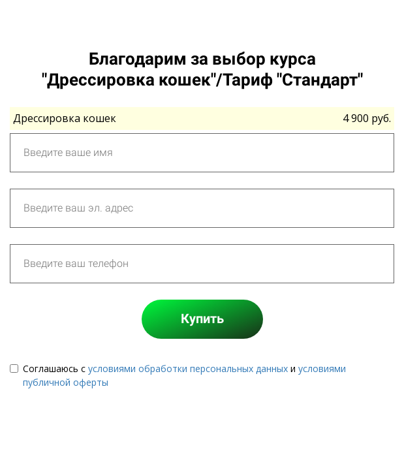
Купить (202, 318)
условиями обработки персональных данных (188, 368)
